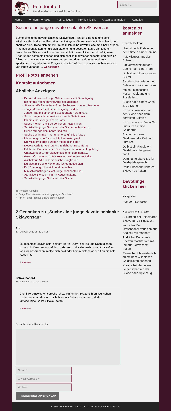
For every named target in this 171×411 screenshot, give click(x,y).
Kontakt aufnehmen (36, 83)
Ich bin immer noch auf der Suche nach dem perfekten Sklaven (137, 114)
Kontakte (137, 19)
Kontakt (115, 406)
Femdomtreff (46, 6)
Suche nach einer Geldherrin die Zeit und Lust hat (138, 138)
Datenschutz (102, 406)
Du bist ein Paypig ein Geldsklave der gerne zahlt (137, 150)
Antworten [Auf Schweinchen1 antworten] (25, 308)
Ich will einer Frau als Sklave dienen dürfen (41, 197)
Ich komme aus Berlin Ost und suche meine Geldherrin (139, 126)
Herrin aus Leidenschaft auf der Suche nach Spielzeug (137, 269)
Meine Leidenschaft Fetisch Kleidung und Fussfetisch (136, 93)
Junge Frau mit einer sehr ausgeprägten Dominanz (46, 194)
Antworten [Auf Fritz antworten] (25, 262)
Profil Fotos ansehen (37, 75)
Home (18, 19)
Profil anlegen (64, 19)
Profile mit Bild (87, 19)
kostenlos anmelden (114, 19)
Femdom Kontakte (39, 19)
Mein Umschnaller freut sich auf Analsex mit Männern (140, 229)
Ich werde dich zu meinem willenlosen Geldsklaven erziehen (139, 257)
